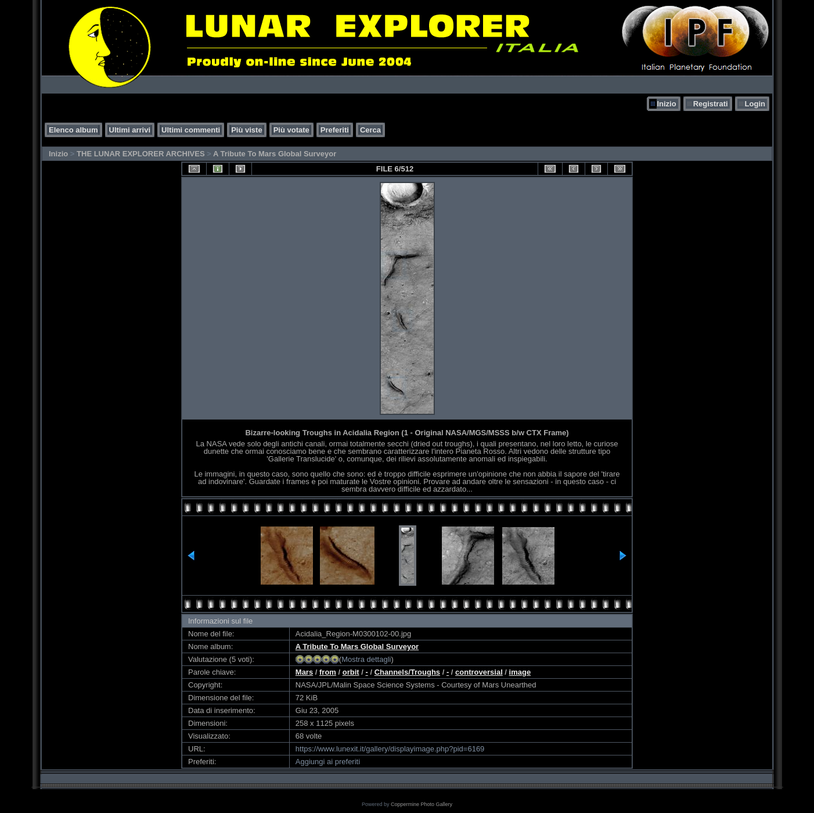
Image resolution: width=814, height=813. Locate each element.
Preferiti (334, 130)
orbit (351, 672)
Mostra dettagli (366, 659)
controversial (479, 672)
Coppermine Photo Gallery (421, 804)
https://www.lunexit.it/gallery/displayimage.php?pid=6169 (390, 748)
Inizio (666, 103)
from (327, 672)
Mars (304, 672)
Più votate (291, 130)
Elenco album (73, 130)
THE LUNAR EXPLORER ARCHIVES (141, 153)
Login (755, 103)
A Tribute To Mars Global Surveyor (274, 153)
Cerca (370, 130)
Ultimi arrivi (130, 130)
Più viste (246, 130)
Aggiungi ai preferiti (328, 761)
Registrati (710, 103)
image (520, 672)
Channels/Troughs (407, 672)
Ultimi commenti (190, 130)
